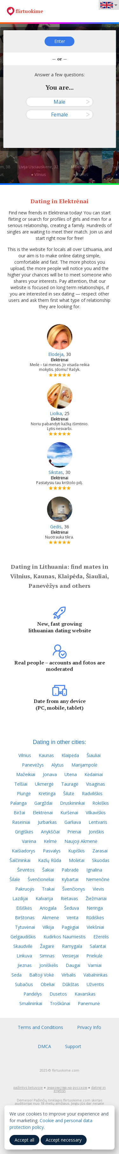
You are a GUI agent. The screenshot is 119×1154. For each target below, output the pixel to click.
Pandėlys (32, 994)
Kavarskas (85, 994)
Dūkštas (70, 984)
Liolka (56, 413)
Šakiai (48, 870)
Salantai (98, 946)
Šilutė (68, 793)
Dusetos (58, 994)
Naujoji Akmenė (80, 841)
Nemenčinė (97, 879)
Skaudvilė (22, 946)
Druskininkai (72, 803)
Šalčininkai (20, 860)
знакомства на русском (67, 1087)
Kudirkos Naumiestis (64, 937)
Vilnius (24, 755)
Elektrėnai (43, 813)
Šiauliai (94, 755)
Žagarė (47, 946)
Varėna (29, 841)
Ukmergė (44, 784)
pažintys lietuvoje (28, 1087)
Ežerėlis (101, 937)
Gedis (56, 527)
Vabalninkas (95, 975)
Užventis (95, 984)
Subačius (24, 984)
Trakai (48, 889)
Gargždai (43, 803)
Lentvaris (98, 822)
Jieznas (24, 965)
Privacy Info (89, 1027)
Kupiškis (76, 851)
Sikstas (56, 472)
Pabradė (70, 870)
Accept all (24, 1140)
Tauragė (69, 784)
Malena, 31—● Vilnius (80, 170)
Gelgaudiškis (23, 937)
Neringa (95, 908)
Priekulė (94, 956)
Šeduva (71, 908)
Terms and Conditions (40, 1027)
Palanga (18, 803)
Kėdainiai (93, 774)
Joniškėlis (48, 965)
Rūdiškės (95, 917)
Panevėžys (33, 765)
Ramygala (72, 946)
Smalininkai (30, 1003)
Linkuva (24, 956)
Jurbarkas (47, 822)
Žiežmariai (96, 898)
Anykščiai (50, 832)
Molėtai (76, 860)
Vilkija (48, 927)
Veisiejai (70, 956)
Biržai (19, 813)
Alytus (57, 765)
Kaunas (46, 755)
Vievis (98, 889)
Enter (59, 41)
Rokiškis (100, 803)
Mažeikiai (25, 774)
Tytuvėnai (25, 927)
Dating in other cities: (59, 742)
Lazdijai (20, 898)
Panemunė (89, 1003)
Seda (16, 975)
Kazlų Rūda (49, 860)
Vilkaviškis (96, 813)
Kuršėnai (69, 813)
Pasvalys (52, 851)
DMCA (44, 1046)
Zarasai (100, 851)
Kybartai (70, 879)
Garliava (72, 822)
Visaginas (95, 784)
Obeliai (48, 984)
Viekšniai (95, 927)
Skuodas (100, 860)
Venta (72, 917)
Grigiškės (24, 832)
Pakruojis (24, 889)
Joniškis (96, 832)
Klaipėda (70, 755)
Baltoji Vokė (41, 975)
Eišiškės (24, 908)
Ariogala (48, 908)
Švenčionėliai (41, 879)
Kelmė (50, 841)
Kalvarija (44, 898)
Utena (70, 774)
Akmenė (50, 917)
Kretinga (47, 793)
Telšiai (20, 784)
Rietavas (69, 898)
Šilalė (15, 879)
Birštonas (25, 917)
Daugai (73, 965)
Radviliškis (92, 793)
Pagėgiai (70, 927)
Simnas (47, 956)
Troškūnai (60, 1003)
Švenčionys (73, 889)
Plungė (24, 793)
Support (73, 1046)
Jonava (50, 774)
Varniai (95, 965)
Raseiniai (21, 822)
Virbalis (69, 975)
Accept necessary (64, 1140)
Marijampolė (84, 765)
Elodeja (55, 354)
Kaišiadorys (23, 851)
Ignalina (94, 870)
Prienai (74, 832)
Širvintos (26, 870)
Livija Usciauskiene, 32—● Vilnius (38, 170)
